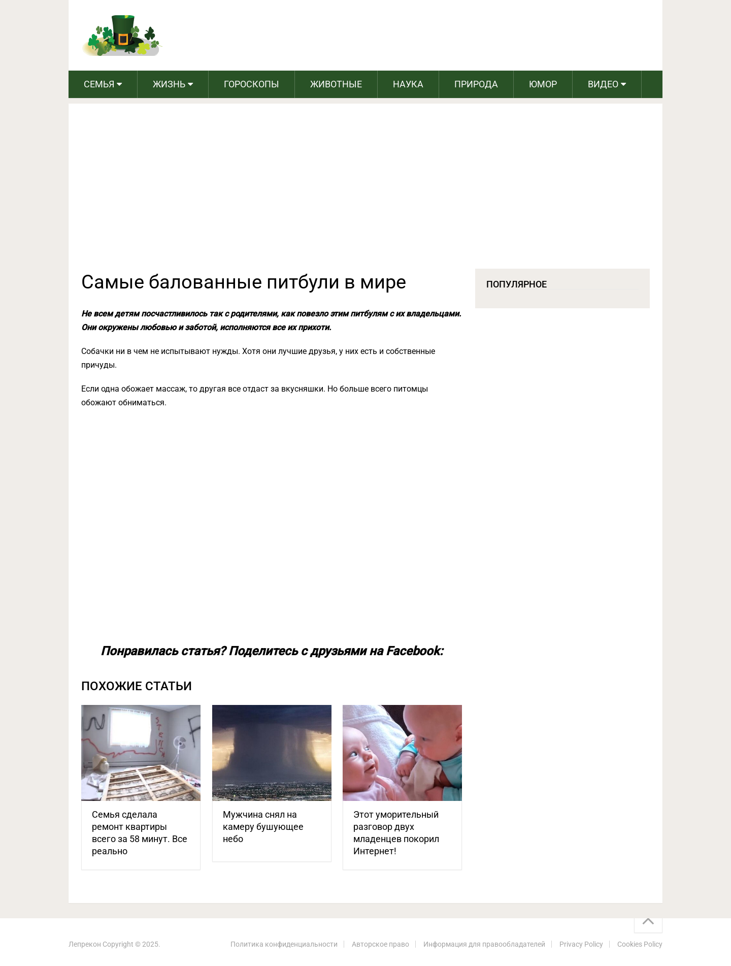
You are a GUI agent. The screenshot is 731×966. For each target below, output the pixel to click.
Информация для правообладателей (484, 944)
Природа (476, 84)
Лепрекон (85, 944)
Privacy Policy (581, 944)
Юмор (543, 84)
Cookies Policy (639, 944)
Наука (408, 84)
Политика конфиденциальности (284, 944)
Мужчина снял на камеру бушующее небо (263, 826)
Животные (336, 84)
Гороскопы (251, 84)
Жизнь (169, 84)
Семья (99, 84)
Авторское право (380, 944)
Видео (603, 84)
